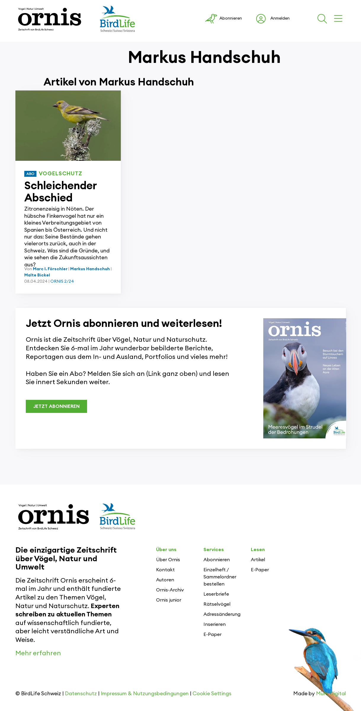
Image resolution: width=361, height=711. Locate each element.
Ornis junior (168, 600)
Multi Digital (331, 693)
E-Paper (212, 634)
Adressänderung (221, 614)
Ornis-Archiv (170, 590)
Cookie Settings (211, 693)
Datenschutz (81, 693)
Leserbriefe (216, 594)
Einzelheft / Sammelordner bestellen (219, 576)
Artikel (258, 559)
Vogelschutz (60, 173)
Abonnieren (216, 559)
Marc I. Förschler (50, 269)
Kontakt (165, 569)
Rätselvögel (216, 604)
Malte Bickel (37, 275)
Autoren (165, 580)
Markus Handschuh (90, 269)
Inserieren (214, 624)
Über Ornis (168, 559)
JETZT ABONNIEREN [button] (56, 406)
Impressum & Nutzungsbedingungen (145, 693)
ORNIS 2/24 (62, 281)
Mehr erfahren (38, 653)
